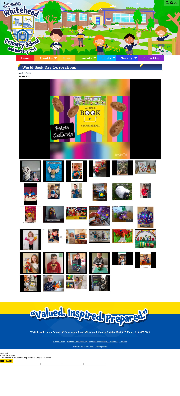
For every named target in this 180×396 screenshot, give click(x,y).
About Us (46, 58)
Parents (86, 58)
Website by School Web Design (87, 346)
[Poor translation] (9, 361)
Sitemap (123, 342)
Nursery (127, 58)
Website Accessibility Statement (103, 342)
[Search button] (167, 3)
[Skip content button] (4, 3)
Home (25, 58)
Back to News (25, 73)
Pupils (106, 58)
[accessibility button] (176, 3)
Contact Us (150, 58)
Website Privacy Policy (77, 342)
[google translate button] (171, 2)
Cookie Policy (59, 342)
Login (104, 346)
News (66, 58)
